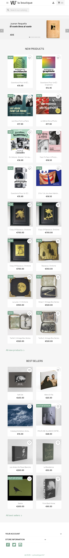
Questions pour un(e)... (20, 83)
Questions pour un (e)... (20, 193)
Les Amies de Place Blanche (20, 467)
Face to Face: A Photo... (49, 157)
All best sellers (14, 515)
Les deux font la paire (20, 121)
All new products (15, 350)
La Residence (49, 467)
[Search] (17, 10)
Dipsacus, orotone (49, 266)
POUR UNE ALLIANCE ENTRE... (49, 431)
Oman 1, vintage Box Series (49, 302)
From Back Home (49, 503)
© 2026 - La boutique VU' (35, 555)
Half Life (20, 395)
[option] (34, 29)
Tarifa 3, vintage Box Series (20, 338)
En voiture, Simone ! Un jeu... (20, 157)
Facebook (8, 545)
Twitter (14, 545)
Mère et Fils (48, 395)
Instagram (20, 545)
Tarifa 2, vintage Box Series (48, 338)
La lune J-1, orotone (20, 302)
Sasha (20, 503)
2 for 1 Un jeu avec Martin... (48, 193)
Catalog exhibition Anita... (20, 431)
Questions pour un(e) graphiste (48, 84)
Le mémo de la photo (49, 121)
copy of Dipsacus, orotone (20, 230)
